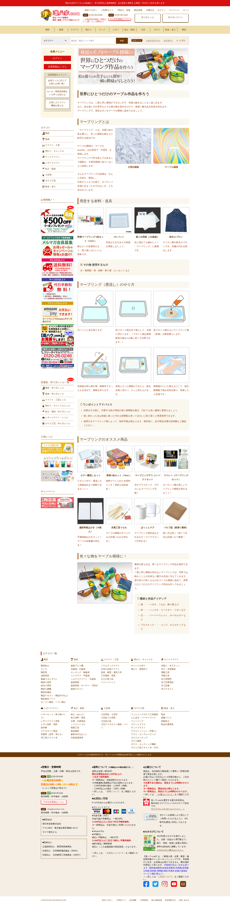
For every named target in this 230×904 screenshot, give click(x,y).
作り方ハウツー (175, 17)
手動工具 (165, 676)
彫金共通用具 (167, 724)
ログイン (161, 10)
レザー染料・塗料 (49, 724)
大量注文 (150, 10)
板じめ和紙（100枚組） (147, 237)
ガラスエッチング (139, 738)
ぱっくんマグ (147, 527)
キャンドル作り (138, 666)
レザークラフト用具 (50, 721)
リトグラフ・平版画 (80, 676)
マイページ (174, 10)
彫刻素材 (75, 731)
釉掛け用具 (46, 682)
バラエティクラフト (110, 666)
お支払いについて (115, 853)
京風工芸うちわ (119, 527)
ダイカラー (168, 40)
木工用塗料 (166, 679)
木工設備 (165, 685)
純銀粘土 (165, 721)
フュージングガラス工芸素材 (144, 714)
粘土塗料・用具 (78, 718)
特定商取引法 (170, 900)
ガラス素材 (136, 741)
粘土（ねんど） (78, 714)
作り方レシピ (148, 17)
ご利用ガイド (107, 10)
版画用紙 (75, 682)
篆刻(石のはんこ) (79, 734)
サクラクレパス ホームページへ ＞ (168, 809)
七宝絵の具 (106, 721)
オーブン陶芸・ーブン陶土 (53, 702)
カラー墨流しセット (90, 475)
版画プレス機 (77, 666)
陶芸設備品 (46, 692)
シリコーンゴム (78, 724)
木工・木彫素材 (168, 669)
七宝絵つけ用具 (108, 718)
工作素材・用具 (108, 676)
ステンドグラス (138, 724)
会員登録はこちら (57, 66)
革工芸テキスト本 (49, 738)
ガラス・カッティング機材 (143, 744)
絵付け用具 (46, 685)
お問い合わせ (184, 900)
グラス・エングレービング (143, 734)
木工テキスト (167, 689)
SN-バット (119, 237)
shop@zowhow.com (56, 809)
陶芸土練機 (46, 689)
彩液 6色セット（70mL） (119, 475)
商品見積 (138, 10)
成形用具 (45, 676)
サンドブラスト (138, 728)
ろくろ (44, 669)
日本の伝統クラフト (110, 669)
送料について (113, 791)
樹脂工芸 (75, 728)
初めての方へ (91, 10)
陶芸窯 (44, 672)
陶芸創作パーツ (48, 699)
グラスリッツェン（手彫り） (144, 731)
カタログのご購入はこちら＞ (170, 850)
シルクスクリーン (153, 40)
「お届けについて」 (165, 794)
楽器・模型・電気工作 (111, 672)
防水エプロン (176, 237)
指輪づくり (166, 718)
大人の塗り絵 (107, 679)
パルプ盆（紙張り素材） (176, 527)
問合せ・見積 (124, 10)
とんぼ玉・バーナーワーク (143, 718)
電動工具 (165, 672)
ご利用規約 (143, 900)
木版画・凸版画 (78, 669)
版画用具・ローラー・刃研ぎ (84, 685)
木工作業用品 (167, 682)
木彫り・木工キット (170, 666)
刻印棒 (44, 728)
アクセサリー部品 (49, 731)
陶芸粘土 (45, 666)
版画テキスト (77, 689)
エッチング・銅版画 (80, 672)
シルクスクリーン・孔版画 (83, 679)
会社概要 (132, 900)
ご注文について (165, 877)
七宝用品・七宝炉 (109, 714)
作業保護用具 (77, 738)
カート (186, 10)
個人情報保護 (156, 900)
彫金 (163, 714)
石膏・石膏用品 (78, 721)
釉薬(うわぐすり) (49, 679)
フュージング (137, 721)
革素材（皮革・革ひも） (52, 734)
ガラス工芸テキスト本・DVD (144, 748)
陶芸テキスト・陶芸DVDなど (54, 696)
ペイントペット (108, 682)
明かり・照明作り (139, 669)
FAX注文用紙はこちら (119, 19)
